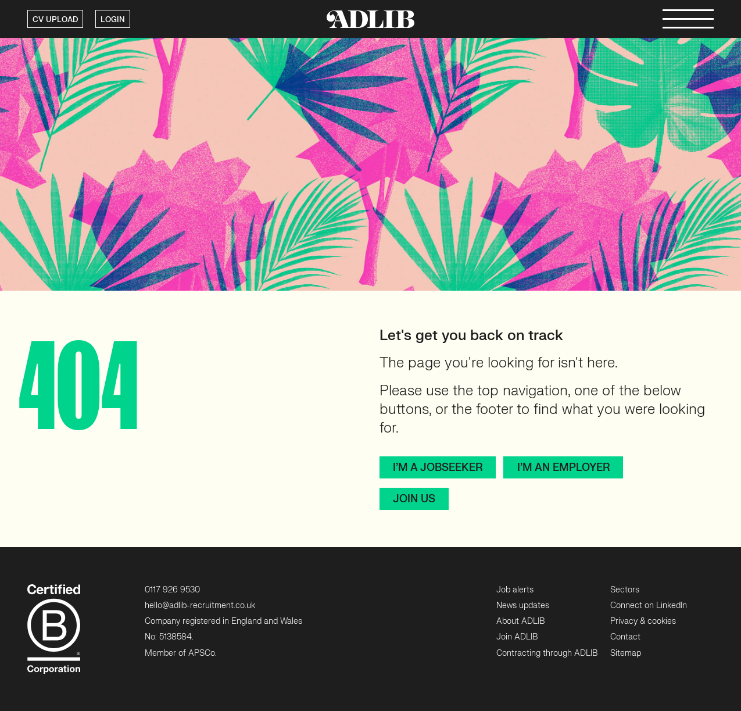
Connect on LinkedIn (648, 605)
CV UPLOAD (55, 19)
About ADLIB (520, 621)
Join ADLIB (517, 636)
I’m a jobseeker (437, 467)
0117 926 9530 (172, 589)
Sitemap (625, 653)
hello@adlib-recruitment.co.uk (200, 605)
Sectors (624, 589)
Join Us (414, 499)
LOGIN (113, 19)
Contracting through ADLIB (546, 653)
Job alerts (515, 589)
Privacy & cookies (643, 621)
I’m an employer (563, 467)
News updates (522, 605)
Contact (625, 636)
